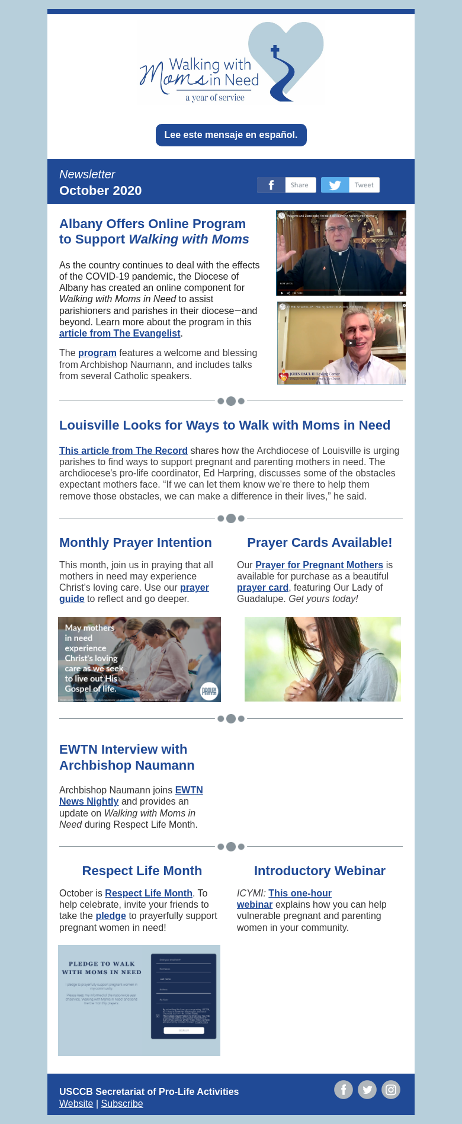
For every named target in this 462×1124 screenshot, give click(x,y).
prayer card (262, 587)
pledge (110, 916)
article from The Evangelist (120, 333)
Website (76, 1104)
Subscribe (122, 1104)
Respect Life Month (148, 893)
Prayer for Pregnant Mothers (319, 565)
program (97, 353)
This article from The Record (123, 451)
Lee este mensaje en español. (231, 135)
